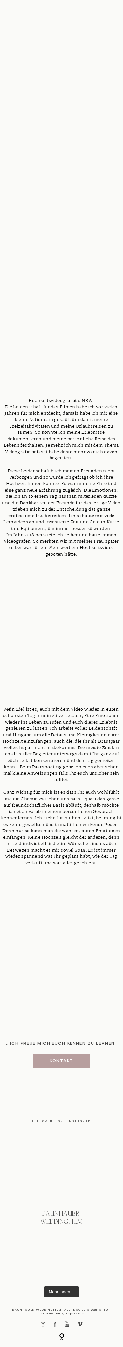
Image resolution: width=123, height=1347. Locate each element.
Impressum (75, 1313)
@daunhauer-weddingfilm (61, 1217)
